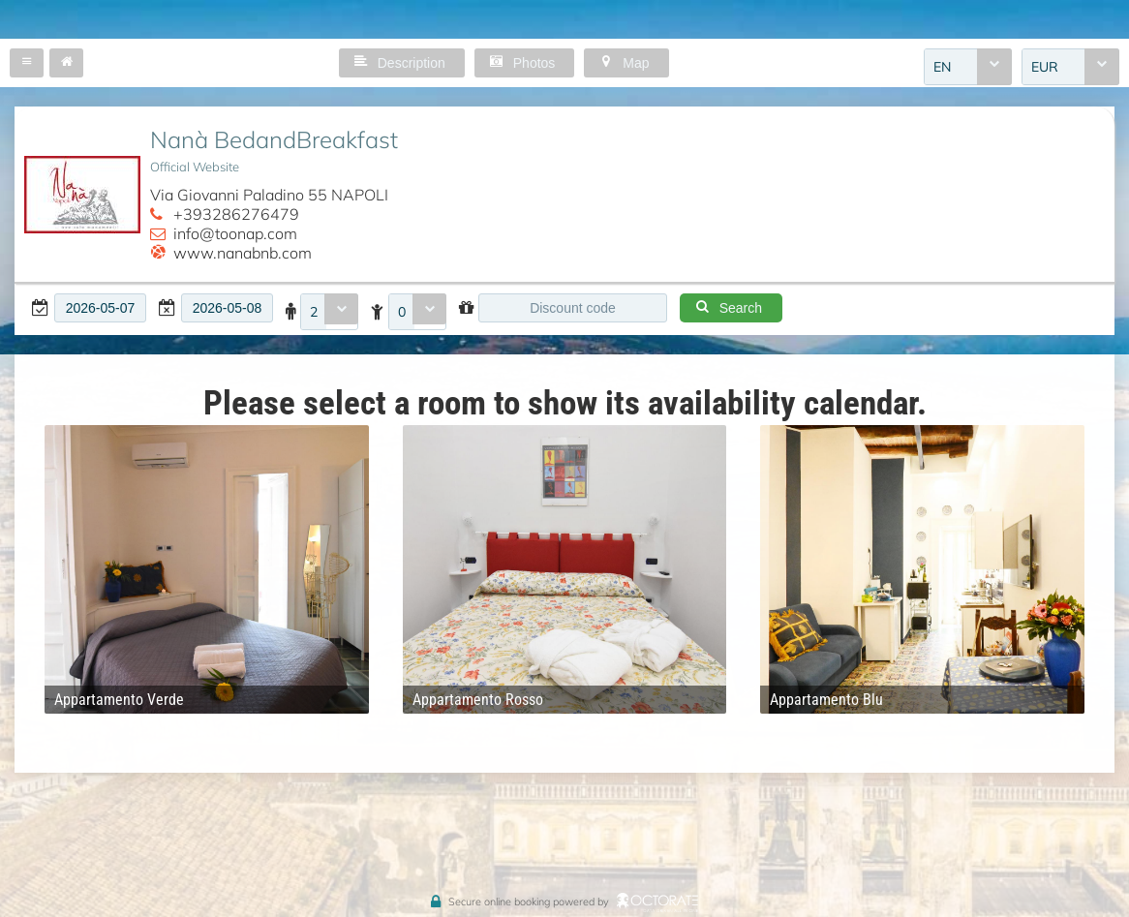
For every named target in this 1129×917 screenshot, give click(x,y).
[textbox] (100, 307)
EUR (1044, 67)
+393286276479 (236, 214)
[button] (27, 62)
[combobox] (968, 66)
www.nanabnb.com (242, 252)
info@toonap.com (235, 233)
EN (942, 67)
